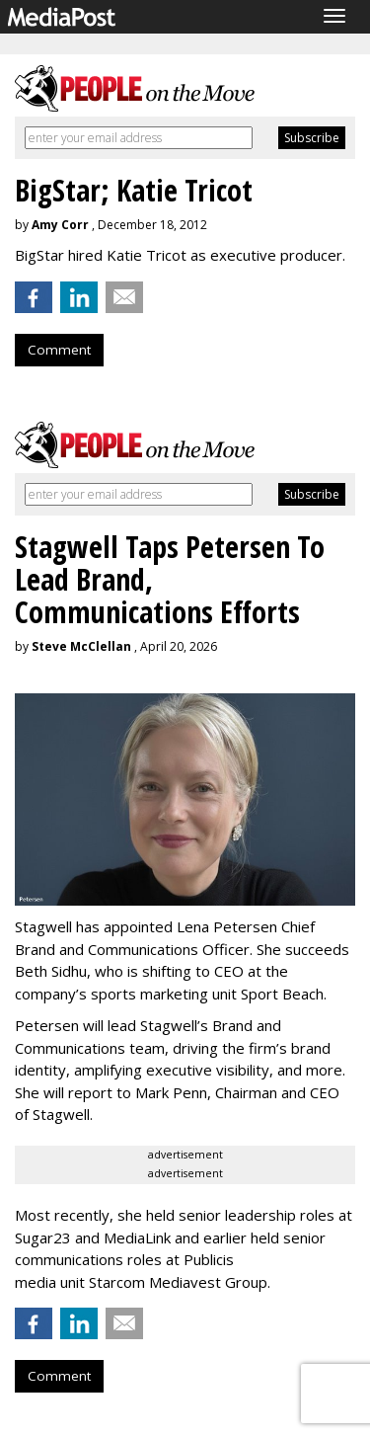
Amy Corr (60, 224)
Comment (59, 350)
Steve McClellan (81, 646)
